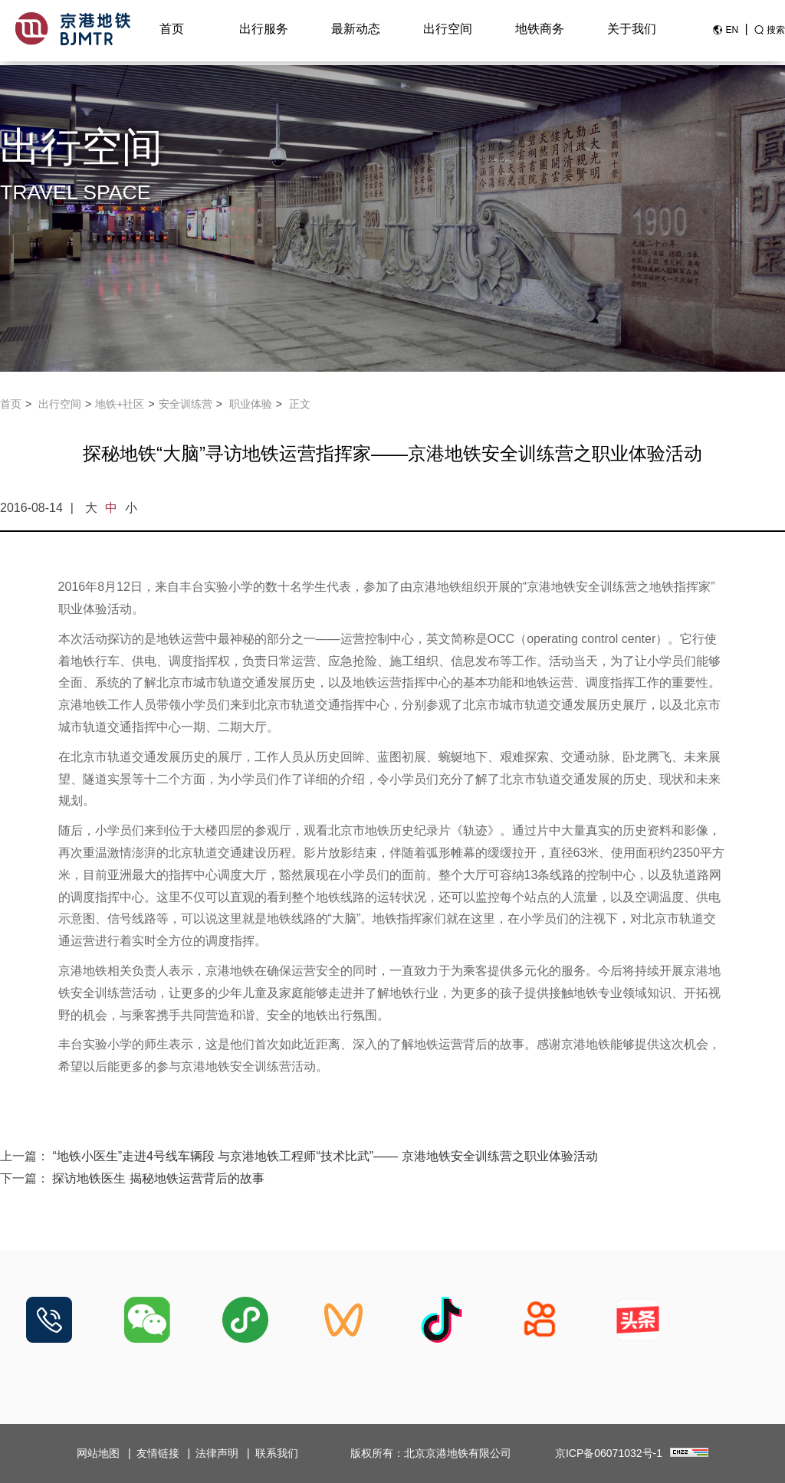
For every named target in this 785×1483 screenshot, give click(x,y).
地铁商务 (539, 31)
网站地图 (98, 1453)
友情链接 (157, 1453)
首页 (171, 31)
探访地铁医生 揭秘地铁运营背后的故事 (158, 1178)
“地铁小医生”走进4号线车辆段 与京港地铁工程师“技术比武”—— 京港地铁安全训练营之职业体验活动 (324, 1156)
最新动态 (355, 31)
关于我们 (631, 31)
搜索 (776, 33)
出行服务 (263, 31)
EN (731, 33)
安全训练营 (185, 404)
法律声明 (216, 1453)
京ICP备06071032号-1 (608, 1453)
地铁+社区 (119, 404)
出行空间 (447, 31)
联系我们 (276, 1453)
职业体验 (250, 404)
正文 (299, 404)
